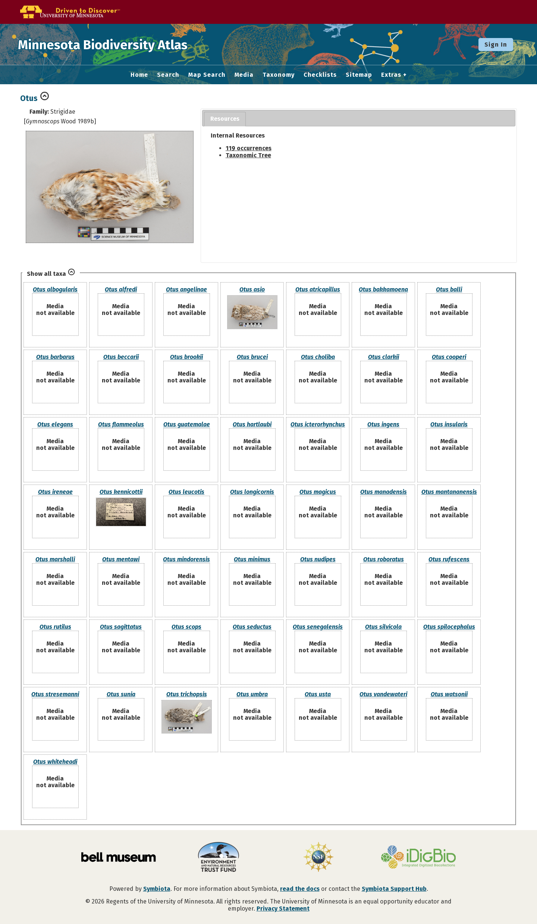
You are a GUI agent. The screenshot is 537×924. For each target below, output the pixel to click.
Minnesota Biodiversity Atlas (116, 44)
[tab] (225, 119)
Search (168, 75)
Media (244, 75)
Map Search (207, 75)
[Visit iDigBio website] (418, 857)
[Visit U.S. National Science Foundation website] (318, 857)
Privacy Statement (283, 908)
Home (139, 75)
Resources (224, 118)
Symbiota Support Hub (394, 888)
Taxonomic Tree (248, 155)
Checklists (320, 75)
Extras (391, 75)
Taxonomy (279, 75)
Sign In (495, 44)
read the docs (300, 888)
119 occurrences (248, 148)
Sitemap (359, 75)
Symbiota (156, 888)
